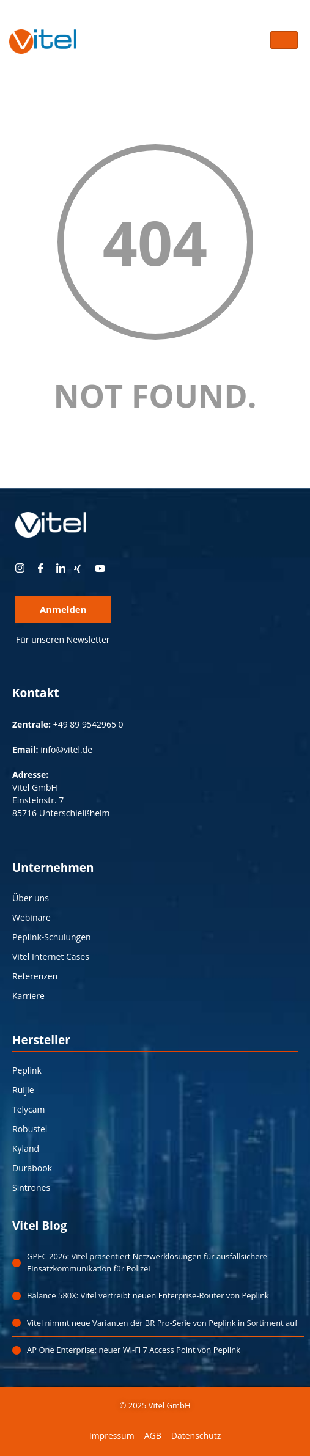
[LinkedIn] (62, 568)
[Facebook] (42, 568)
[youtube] (104, 568)
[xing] (83, 568)
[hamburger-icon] (284, 40)
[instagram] (21, 568)
